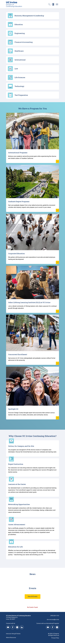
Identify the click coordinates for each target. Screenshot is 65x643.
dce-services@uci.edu (53, 619)
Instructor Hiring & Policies (13, 633)
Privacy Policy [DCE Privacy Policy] (55, 638)
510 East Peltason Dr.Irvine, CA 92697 (12, 618)
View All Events (32, 596)
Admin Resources (11, 637)
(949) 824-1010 (54, 615)
